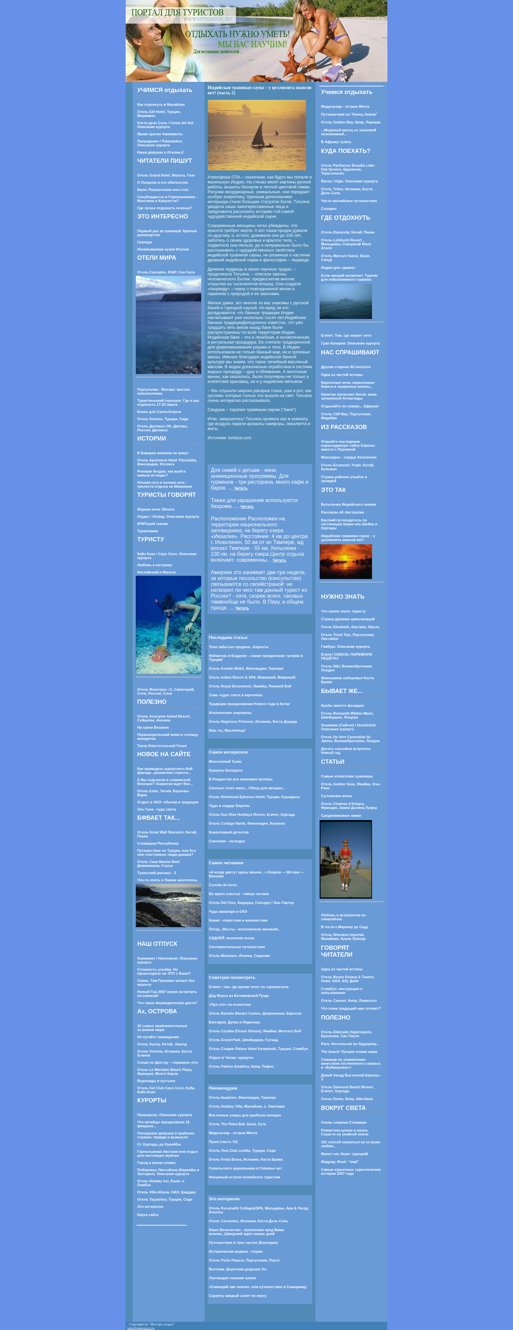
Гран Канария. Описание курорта (350, 343)
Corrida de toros (223, 885)
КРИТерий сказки (152, 524)
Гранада (144, 242)
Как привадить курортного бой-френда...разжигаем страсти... (165, 771)
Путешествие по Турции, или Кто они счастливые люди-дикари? (166, 852)
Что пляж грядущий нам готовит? (351, 1008)
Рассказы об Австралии (342, 512)
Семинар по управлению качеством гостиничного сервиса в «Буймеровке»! (350, 1063)
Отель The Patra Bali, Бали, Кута (237, 1124)
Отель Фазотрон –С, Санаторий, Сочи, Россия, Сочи (166, 691)
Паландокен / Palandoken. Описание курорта (160, 143)
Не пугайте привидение (158, 1037)
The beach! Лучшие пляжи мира (349, 1052)
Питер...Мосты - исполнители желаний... (245, 929)
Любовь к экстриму (154, 565)
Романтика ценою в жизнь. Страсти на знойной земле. (345, 1132)
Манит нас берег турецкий (344, 1154)
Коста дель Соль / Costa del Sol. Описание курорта (165, 125)
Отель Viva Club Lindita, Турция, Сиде (242, 1150)
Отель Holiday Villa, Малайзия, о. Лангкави (247, 1106)
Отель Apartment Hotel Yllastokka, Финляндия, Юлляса (167, 462)
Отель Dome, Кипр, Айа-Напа (347, 1099)
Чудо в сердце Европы (229, 806)
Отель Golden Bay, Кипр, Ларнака (350, 122)
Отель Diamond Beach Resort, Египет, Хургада (347, 1089)
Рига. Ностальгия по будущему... (350, 1044)
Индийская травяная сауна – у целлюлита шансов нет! (348, 538)
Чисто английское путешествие (349, 201)
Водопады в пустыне (156, 1081)
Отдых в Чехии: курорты (231, 1057)
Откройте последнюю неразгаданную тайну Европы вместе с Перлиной (348, 445)
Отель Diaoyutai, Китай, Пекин (347, 232)
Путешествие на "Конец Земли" (349, 114)
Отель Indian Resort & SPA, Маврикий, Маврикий (252, 677)
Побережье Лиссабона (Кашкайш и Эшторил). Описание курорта (168, 1172)
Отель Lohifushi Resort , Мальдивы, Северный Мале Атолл (346, 244)
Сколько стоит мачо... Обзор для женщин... (247, 788)
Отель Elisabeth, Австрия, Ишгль (350, 627)
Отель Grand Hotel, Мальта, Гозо (166, 175)
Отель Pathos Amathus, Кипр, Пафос (241, 1066)
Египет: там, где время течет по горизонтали (249, 987)
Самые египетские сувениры (347, 776)
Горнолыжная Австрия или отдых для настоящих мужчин (167, 1153)
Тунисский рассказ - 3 (156, 873)
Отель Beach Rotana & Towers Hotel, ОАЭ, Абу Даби (347, 979)
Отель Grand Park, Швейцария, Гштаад (243, 1040)
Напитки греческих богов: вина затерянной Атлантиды (349, 396)
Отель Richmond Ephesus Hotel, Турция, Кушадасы (254, 797)
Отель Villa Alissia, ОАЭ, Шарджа (166, 1192)
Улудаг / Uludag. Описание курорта (168, 516)
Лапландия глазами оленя (232, 1278)
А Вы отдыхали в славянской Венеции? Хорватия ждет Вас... (165, 782)
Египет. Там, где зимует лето (346, 335)
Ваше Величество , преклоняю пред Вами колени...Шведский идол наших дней (246, 1232)
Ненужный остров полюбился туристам (244, 1177)
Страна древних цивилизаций (348, 619)
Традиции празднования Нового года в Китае (249, 704)
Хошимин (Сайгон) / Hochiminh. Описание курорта (349, 727)
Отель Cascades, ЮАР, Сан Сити (166, 272)
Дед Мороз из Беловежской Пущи (239, 996)
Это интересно (150, 1206)
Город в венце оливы (156, 1163)
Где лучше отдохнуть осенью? (164, 208)
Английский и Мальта (156, 572)
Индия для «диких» (338, 268)
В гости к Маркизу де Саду (344, 927)
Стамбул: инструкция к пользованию (341, 991)
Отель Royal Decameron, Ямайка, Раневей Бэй (250, 686)
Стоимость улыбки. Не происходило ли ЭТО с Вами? (164, 971)
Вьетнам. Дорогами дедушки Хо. (238, 1269)
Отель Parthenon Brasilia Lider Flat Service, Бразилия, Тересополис (348, 169)
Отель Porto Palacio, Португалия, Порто (244, 1260)
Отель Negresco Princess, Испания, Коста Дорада (253, 721)
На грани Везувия (153, 727)
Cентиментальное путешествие (237, 947)
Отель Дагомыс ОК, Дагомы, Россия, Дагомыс (162, 428)
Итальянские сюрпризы (230, 713)
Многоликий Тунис (225, 761)
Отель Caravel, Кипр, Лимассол (349, 1000)
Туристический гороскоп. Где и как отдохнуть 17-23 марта (168, 402)
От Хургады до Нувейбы (159, 1144)
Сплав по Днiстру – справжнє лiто (167, 1062)
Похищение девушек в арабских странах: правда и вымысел (166, 1135)
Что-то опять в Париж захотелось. (167, 880)
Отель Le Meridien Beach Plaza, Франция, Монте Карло (164, 1072)
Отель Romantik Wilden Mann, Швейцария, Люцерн (347, 715)
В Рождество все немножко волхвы (241, 779)
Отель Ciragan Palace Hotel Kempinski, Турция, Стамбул (258, 1049)
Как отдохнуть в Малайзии (161, 104)
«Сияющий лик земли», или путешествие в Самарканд (258, 1287)
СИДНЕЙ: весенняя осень (232, 938)
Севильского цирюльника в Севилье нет (245, 1168)
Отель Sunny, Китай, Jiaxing (162, 1044)
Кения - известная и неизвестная (238, 920)
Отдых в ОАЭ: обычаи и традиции (168, 802)
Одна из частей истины (342, 375)
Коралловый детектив (229, 832)
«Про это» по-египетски (230, 1004)
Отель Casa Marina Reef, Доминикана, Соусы (159, 864)
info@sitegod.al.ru (141, 1328)
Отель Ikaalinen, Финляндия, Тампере (242, 1097)
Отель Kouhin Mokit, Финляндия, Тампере (246, 668)
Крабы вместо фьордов (342, 705)
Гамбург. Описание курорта (345, 646)
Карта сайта (148, 1215)
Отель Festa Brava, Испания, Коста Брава (246, 1159)
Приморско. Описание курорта (164, 1115)
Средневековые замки (341, 815)
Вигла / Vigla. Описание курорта (349, 181)
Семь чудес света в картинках (236, 695)
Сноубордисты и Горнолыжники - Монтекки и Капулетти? (167, 199)
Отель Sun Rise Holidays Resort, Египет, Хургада (252, 814)
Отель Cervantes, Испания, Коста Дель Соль (248, 1221)
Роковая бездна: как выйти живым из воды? (161, 473)
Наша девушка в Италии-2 (160, 152)
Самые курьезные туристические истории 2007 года (351, 1171)
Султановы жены (336, 796)
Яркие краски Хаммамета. (160, 134)
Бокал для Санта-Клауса (159, 412)
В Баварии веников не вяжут (163, 453)
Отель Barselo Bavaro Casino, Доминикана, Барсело (255, 1013)
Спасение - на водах (227, 841)
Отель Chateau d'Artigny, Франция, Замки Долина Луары (349, 806)
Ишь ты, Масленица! (227, 730)
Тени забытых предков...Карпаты (239, 647)
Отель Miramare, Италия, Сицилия (239, 956)
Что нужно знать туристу (343, 611)
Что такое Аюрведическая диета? (167, 1003)
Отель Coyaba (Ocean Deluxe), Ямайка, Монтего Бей (255, 1031)
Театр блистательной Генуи (162, 746)
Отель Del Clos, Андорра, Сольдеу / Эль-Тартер (251, 903)
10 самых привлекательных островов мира (162, 1028)
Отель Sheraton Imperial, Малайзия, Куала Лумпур (343, 937)
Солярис (328, 209)
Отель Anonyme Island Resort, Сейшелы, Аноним (164, 718)
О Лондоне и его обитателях (162, 182)
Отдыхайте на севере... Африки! (350, 406)
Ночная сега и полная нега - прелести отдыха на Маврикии (164, 484)
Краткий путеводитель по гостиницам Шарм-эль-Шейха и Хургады (349, 524)
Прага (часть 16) (223, 1142)
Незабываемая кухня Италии (163, 249)
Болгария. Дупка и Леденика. (235, 1022)
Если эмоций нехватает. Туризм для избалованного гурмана (349, 277)
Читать (241, 488)
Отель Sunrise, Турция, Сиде (162, 419)
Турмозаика (147, 531)
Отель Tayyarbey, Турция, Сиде (165, 1199)
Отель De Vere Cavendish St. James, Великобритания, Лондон (350, 739)
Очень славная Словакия (343, 1122)
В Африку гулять (336, 142)
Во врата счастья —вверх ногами (239, 894)
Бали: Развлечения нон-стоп (163, 190)
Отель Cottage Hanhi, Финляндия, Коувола (247, 823)
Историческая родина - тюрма (236, 1251)
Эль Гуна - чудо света (156, 809)
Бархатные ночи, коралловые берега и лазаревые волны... (348, 384)
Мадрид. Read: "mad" (340, 1162)
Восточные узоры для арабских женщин (245, 1115)
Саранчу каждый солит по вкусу (238, 1296)
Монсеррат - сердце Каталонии (348, 457)
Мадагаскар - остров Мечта (233, 1133)
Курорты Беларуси (226, 770)
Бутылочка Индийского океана (348, 504)
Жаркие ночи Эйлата (155, 509)
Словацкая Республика (158, 843)
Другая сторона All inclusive (346, 367)
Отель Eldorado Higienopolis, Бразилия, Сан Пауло (346, 1034)
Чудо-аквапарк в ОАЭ (228, 911)
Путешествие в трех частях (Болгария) (243, 1243)
